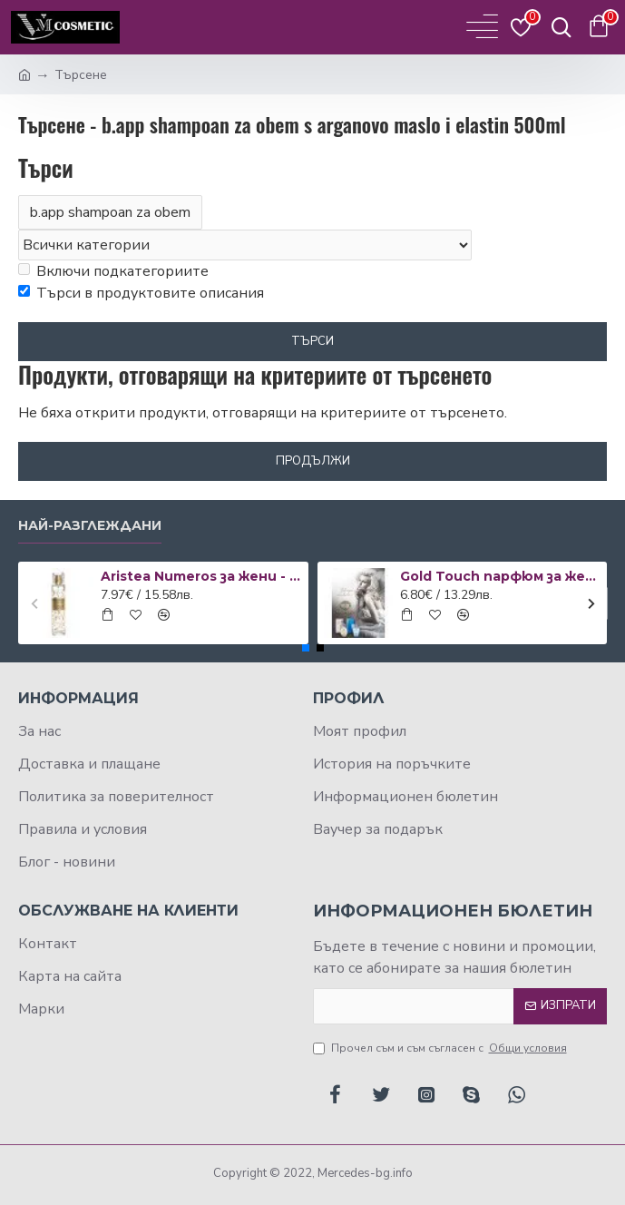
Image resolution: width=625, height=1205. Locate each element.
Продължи (313, 461)
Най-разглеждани (89, 526)
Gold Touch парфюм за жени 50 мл (500, 576)
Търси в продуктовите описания (141, 293)
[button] (34, 603)
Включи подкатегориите (113, 271)
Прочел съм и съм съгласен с (441, 1048)
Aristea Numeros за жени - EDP (201, 576)
